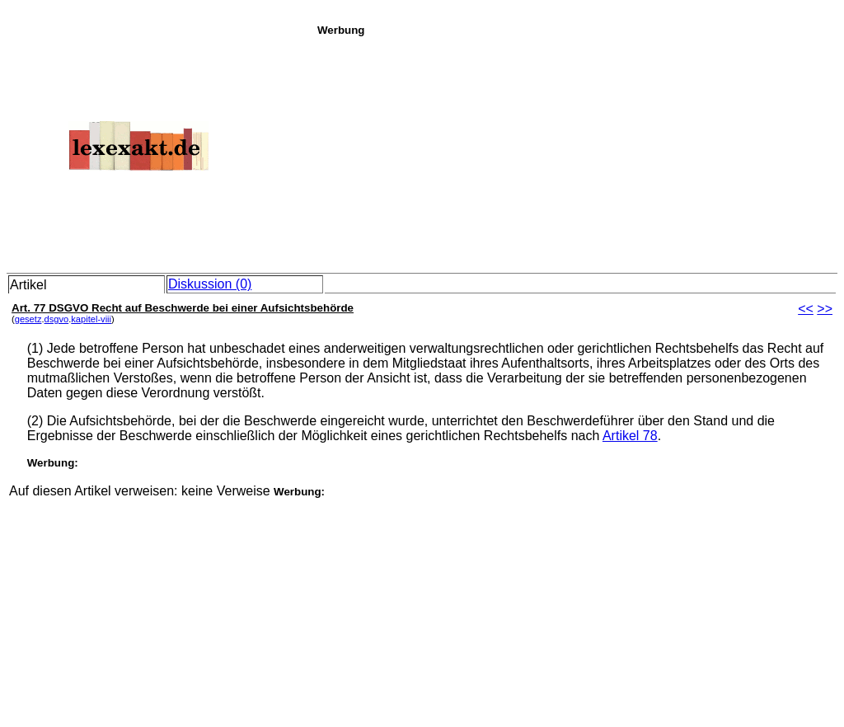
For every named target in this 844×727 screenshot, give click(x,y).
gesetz (28, 319)
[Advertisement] (576, 151)
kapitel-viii (91, 319)
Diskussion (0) (209, 284)
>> (824, 309)
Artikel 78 (630, 436)
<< (806, 309)
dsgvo (57, 319)
